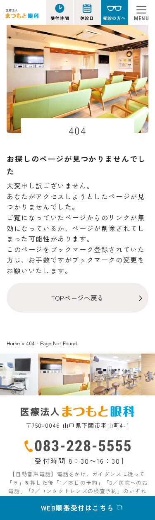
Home (13, 343)
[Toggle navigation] (141, 12)
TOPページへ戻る (77, 298)
